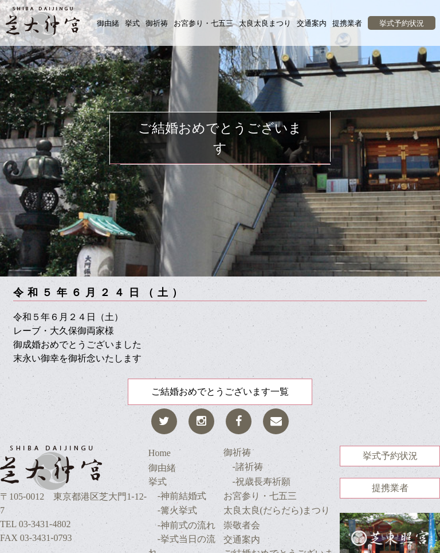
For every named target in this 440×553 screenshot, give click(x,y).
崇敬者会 (241, 525)
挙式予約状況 (401, 23)
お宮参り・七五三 (203, 23)
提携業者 (347, 23)
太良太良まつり (265, 23)
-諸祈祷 (243, 467)
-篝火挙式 (172, 510)
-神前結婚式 (177, 496)
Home (159, 453)
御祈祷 (157, 23)
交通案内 (312, 23)
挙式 (132, 23)
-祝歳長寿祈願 (256, 481)
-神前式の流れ (181, 525)
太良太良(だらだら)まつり (277, 510)
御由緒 (108, 23)
